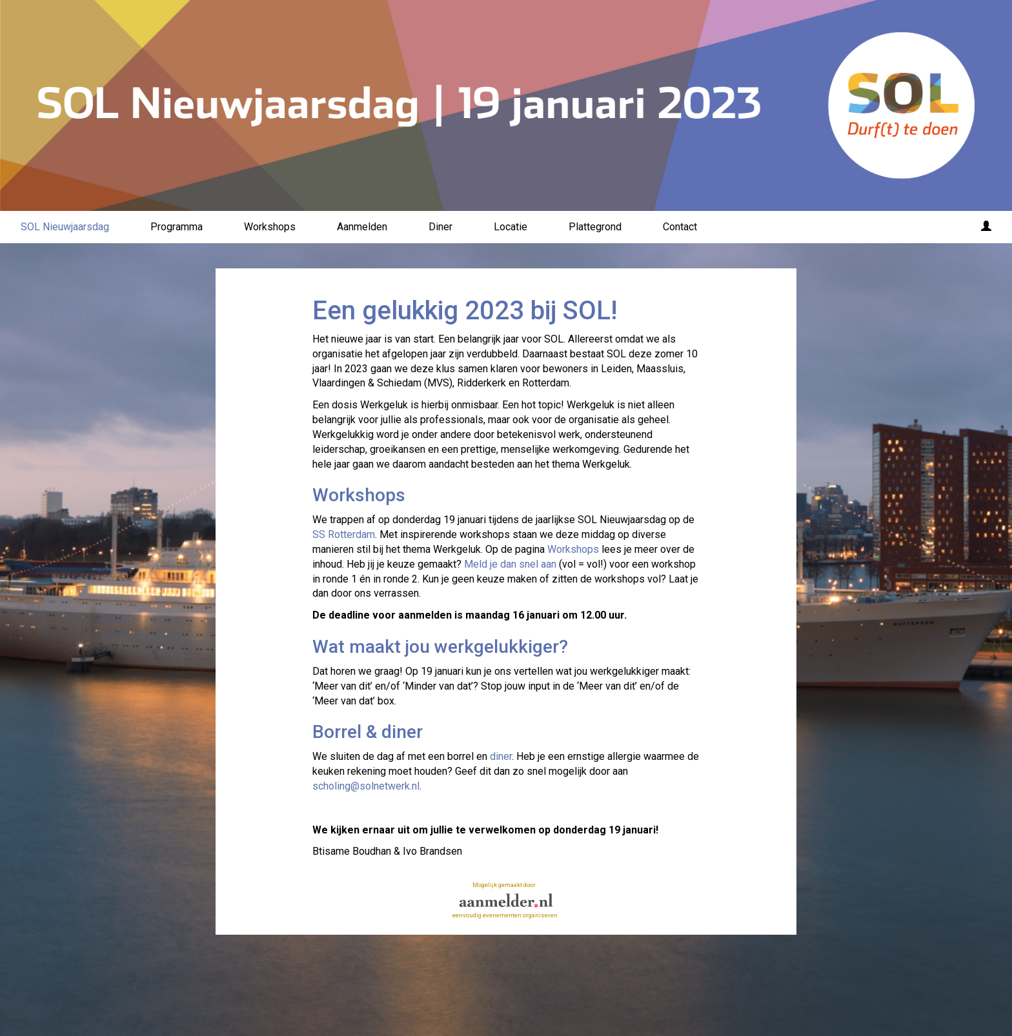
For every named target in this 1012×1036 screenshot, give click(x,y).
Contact (680, 227)
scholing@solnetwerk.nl (366, 786)
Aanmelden (362, 227)
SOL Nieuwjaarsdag (65, 227)
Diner (440, 227)
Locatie (510, 227)
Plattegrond (595, 227)
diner (501, 756)
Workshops (270, 227)
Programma (176, 227)
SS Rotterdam (343, 534)
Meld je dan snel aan (510, 564)
